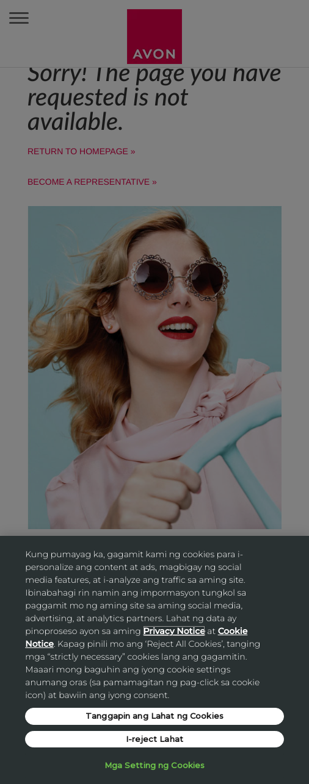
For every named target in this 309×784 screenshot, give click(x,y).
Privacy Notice (174, 630)
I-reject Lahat (154, 739)
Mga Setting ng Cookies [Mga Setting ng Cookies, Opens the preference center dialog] (154, 765)
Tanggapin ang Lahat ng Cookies (154, 716)
